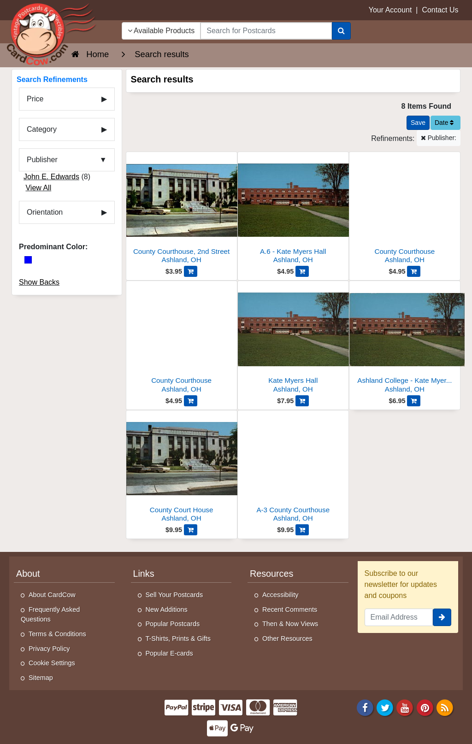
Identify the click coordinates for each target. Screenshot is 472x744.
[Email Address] (399, 617)
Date (444, 122)
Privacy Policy (49, 648)
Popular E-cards (169, 653)
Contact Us (440, 10)
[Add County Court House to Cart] (190, 529)
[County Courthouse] (404, 210)
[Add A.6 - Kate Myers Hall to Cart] (302, 271)
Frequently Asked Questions (50, 614)
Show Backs (39, 282)
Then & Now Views (290, 623)
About (28, 573)
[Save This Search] (418, 123)
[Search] (341, 31)
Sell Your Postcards (174, 594)
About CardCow (52, 594)
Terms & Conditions (57, 634)
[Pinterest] (425, 707)
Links (143, 573)
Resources (271, 573)
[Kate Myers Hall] (293, 339)
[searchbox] (266, 31)
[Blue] (28, 260)
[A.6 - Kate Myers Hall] (293, 210)
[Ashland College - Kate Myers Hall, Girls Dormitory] (404, 339)
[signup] (442, 617)
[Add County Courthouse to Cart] (413, 271)
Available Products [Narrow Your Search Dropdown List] (161, 31)
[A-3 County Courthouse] (293, 469)
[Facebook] (365, 707)
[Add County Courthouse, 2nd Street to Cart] (190, 271)
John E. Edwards (51, 177)
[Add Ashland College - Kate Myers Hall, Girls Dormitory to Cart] (413, 400)
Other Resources (287, 638)
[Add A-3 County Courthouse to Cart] (302, 529)
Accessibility (280, 594)
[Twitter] (385, 707)
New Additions (167, 609)
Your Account (390, 10)
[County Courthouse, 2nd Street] (181, 210)
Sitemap (41, 677)
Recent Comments (289, 609)
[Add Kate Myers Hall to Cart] (302, 400)
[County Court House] (181, 469)
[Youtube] (405, 707)
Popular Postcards (173, 623)
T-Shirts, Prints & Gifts (178, 638)
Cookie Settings (52, 663)
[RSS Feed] (444, 707)
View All (38, 188)
